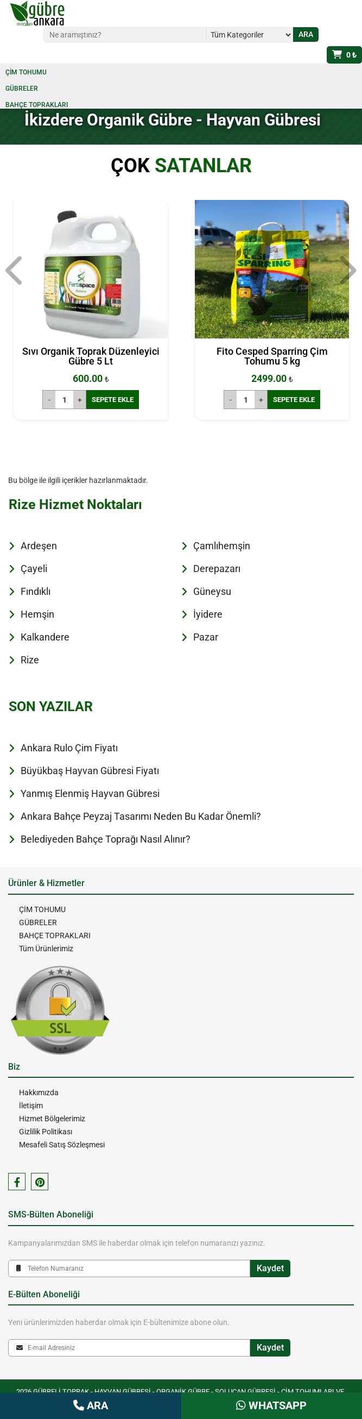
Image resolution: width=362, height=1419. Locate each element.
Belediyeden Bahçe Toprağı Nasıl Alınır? (105, 839)
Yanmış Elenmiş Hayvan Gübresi (90, 793)
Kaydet (270, 1268)
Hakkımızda (39, 1092)
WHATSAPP (271, 1405)
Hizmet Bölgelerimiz (52, 1118)
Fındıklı (35, 591)
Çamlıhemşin (221, 545)
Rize (30, 659)
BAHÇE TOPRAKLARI (36, 105)
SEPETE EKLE (113, 399)
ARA (90, 1405)
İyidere (208, 614)
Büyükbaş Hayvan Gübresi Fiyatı (90, 770)
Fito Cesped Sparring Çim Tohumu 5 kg (272, 356)
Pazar (205, 637)
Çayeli (34, 568)
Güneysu (212, 591)
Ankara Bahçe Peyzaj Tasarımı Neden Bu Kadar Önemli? (141, 816)
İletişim (31, 1105)
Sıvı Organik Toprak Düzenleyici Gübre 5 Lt (91, 356)
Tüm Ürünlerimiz (46, 948)
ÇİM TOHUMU (26, 72)
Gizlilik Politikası (45, 1131)
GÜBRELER (21, 88)
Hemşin (37, 614)
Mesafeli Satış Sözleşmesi (62, 1144)
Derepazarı (216, 568)
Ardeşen (39, 545)
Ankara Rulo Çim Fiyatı (69, 748)
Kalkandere (45, 637)
